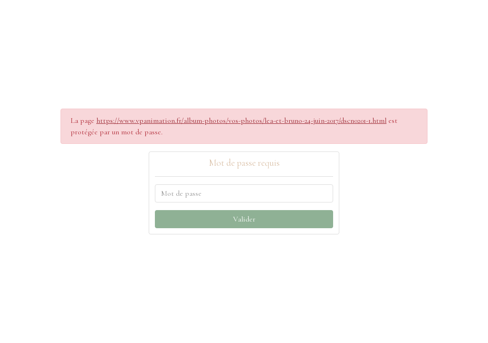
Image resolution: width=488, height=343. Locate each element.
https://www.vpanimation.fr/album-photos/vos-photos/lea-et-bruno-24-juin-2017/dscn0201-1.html (241, 120)
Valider (244, 219)
